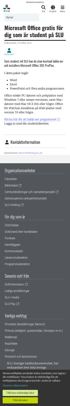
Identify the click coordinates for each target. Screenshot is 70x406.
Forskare (10, 238)
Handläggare (12, 244)
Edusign (10, 350)
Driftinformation (14, 284)
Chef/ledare (12, 225)
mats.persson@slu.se (30, 153)
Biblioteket (11, 185)
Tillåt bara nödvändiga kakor (20, 392)
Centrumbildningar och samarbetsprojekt (30, 192)
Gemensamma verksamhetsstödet (26, 198)
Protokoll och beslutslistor (21, 356)
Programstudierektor (17, 264)
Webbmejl (11, 337)
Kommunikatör (14, 251)
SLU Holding (12, 205)
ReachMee (11, 343)
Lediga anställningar (17, 291)
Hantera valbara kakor (15, 385)
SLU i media (12, 297)
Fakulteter (11, 179)
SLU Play (10, 304)
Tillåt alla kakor (20, 400)
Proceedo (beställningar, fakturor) (25, 324)
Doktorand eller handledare (21, 231)
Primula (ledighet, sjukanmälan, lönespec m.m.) (34, 330)
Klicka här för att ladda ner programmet (30, 119)
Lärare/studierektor (16, 257)
